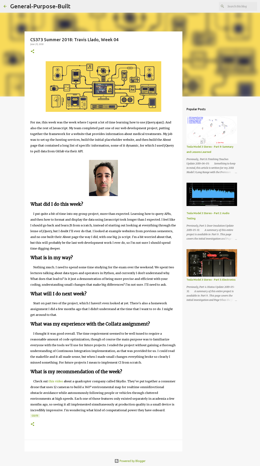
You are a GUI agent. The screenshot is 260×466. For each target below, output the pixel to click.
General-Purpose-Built (40, 6)
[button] (32, 51)
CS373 (35, 416)
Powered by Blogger (130, 461)
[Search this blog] (238, 6)
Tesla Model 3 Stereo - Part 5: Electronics (211, 279)
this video (56, 381)
